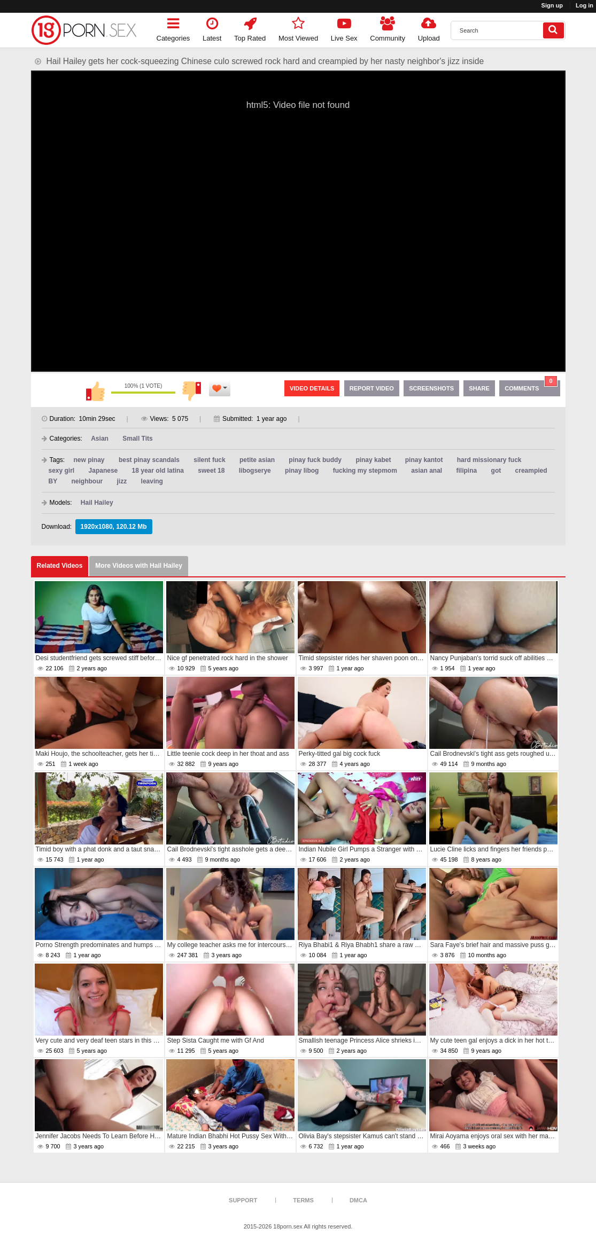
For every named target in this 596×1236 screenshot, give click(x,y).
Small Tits (137, 438)
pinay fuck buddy (315, 460)
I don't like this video (191, 391)
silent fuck (209, 460)
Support (243, 1200)
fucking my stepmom (365, 470)
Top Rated (250, 27)
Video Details (312, 388)
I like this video (95, 391)
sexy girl (62, 470)
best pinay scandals (149, 460)
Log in (584, 5)
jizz (122, 481)
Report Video (372, 388)
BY (53, 481)
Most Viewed (298, 27)
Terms (303, 1200)
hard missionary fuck (489, 460)
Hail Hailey (97, 502)
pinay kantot (424, 460)
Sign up (552, 5)
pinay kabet (373, 460)
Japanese (103, 470)
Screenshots (431, 388)
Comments (531, 386)
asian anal (426, 470)
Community (387, 27)
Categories (173, 27)
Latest (212, 27)
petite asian (257, 460)
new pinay (89, 460)
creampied (531, 470)
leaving (152, 481)
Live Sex (344, 27)
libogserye (255, 470)
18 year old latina (158, 470)
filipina (466, 470)
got (496, 470)
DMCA (358, 1200)
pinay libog (302, 470)
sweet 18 (211, 470)
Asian (100, 438)
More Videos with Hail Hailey (138, 565)
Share (479, 388)
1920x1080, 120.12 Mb (114, 526)
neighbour (87, 481)
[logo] (84, 30)
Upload (429, 27)
